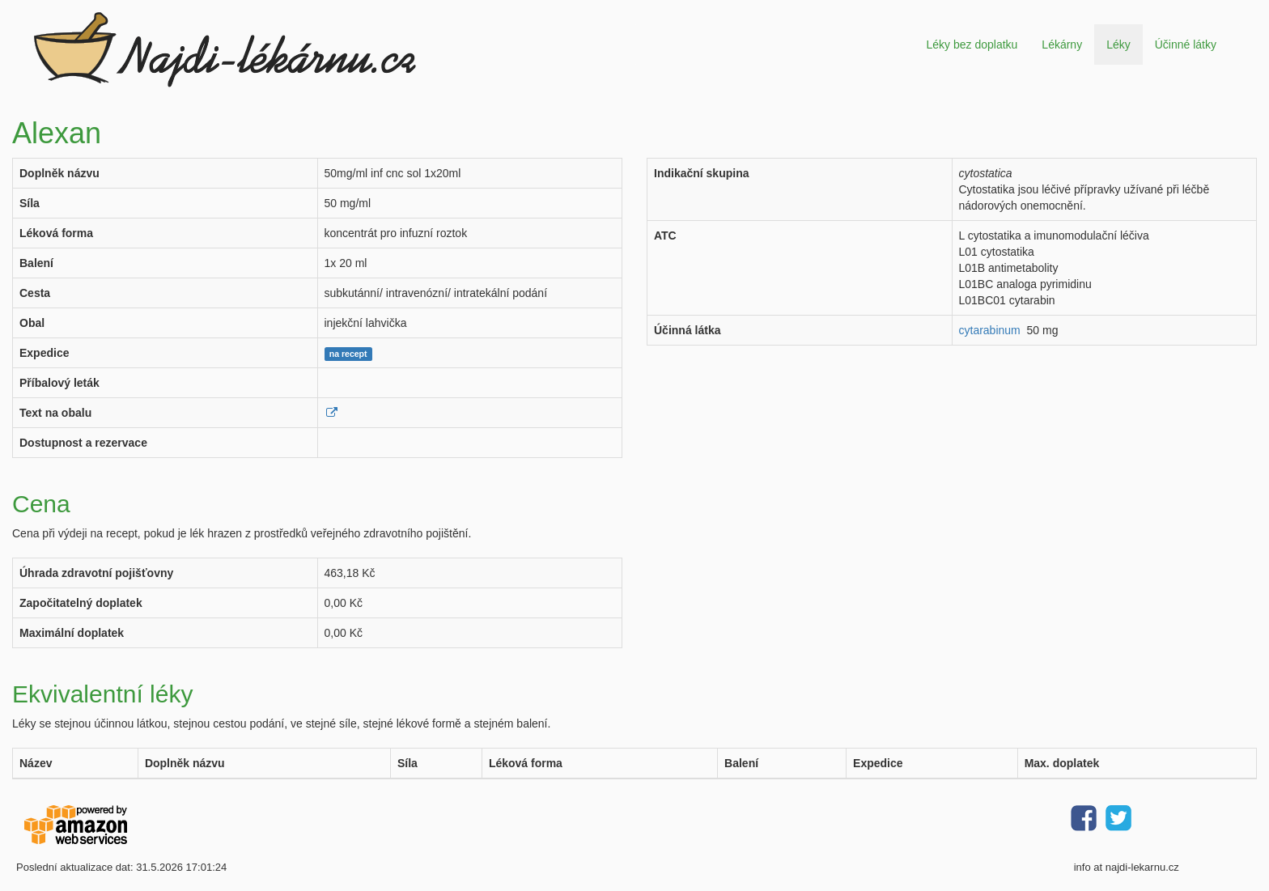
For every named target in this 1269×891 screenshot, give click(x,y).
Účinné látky (1185, 44)
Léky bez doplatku (971, 44)
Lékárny (1062, 44)
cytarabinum (990, 330)
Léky (1118, 44)
